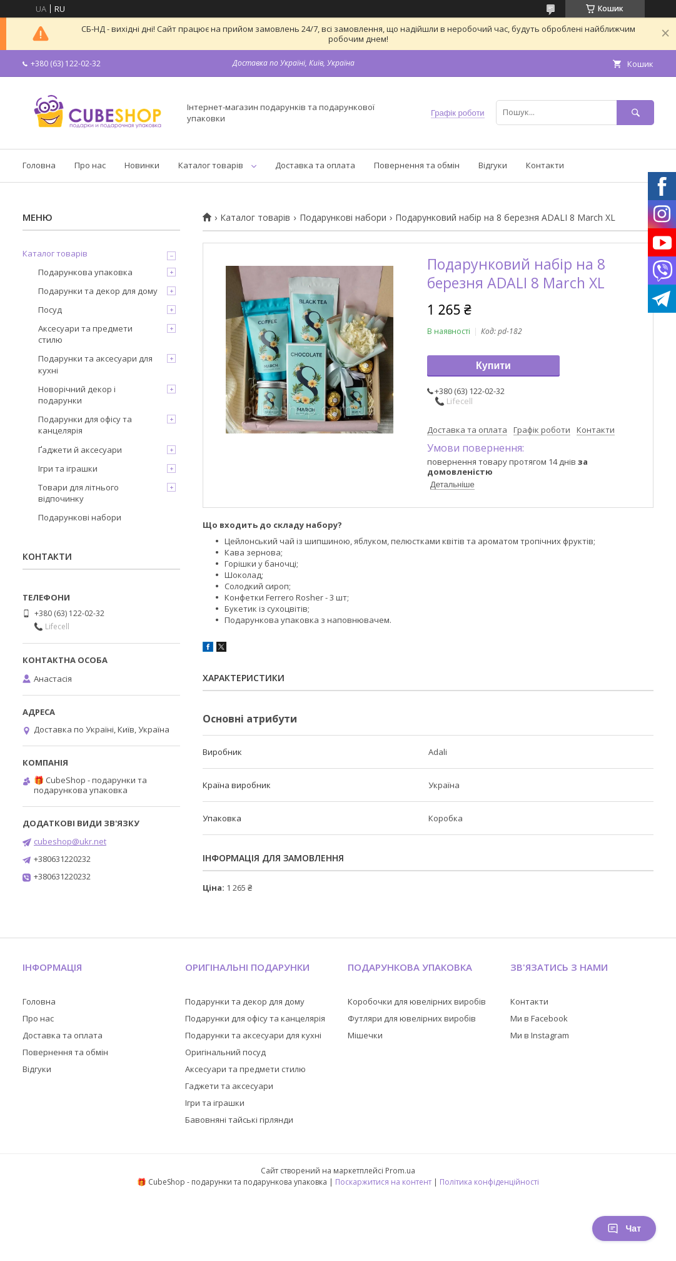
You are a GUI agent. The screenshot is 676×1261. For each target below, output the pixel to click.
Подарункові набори (343, 218)
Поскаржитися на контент (383, 1182)
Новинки (141, 165)
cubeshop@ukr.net (70, 841)
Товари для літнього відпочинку (78, 493)
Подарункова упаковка (85, 272)
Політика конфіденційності (489, 1182)
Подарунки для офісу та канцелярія (85, 424)
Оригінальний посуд (225, 1052)
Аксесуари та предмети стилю (85, 334)
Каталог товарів (210, 165)
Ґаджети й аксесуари (80, 449)
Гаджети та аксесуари (229, 1085)
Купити (493, 365)
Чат (624, 1228)
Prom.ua (400, 1170)
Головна (39, 165)
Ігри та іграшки (68, 468)
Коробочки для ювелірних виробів (417, 1001)
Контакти (545, 165)
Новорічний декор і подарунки (77, 394)
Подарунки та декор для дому (98, 290)
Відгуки (492, 165)
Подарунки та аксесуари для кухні (95, 364)
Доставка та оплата (315, 165)
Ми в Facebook (539, 1018)
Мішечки (365, 1035)
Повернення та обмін (417, 165)
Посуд (50, 309)
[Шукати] (635, 112)
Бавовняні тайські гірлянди (239, 1119)
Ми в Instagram (539, 1035)
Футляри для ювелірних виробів (412, 1018)
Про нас (90, 165)
